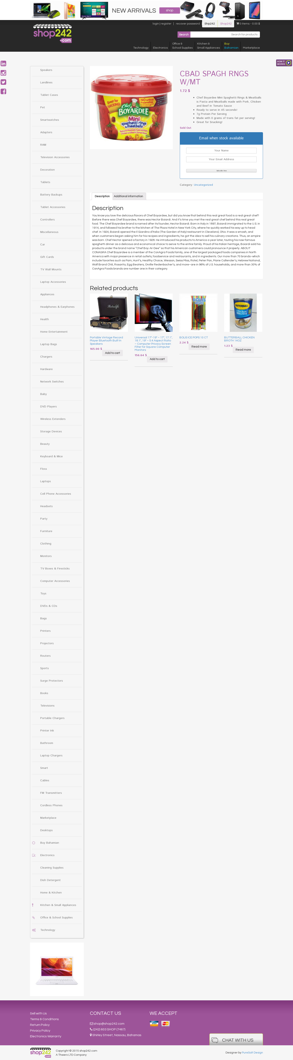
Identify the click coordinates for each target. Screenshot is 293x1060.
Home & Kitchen (51, 893)
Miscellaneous (49, 232)
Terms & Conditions (44, 1019)
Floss (43, 469)
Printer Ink (47, 731)
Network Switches (52, 382)
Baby (43, 394)
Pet (42, 107)
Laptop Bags (48, 344)
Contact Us (105, 1013)
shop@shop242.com (109, 1023)
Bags (43, 618)
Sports (44, 668)
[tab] (102, 196)
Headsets (46, 506)
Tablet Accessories (52, 207)
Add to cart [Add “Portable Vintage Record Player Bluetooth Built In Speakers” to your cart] (112, 353)
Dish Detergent (50, 880)
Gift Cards (47, 257)
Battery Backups (51, 195)
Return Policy (40, 1024)
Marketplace (251, 47)
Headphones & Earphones (57, 307)
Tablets (45, 182)
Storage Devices (51, 431)
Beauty (45, 444)
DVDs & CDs (48, 606)
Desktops (46, 830)
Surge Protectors (51, 681)
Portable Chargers (52, 718)
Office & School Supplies (56, 918)
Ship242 (210, 23)
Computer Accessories (55, 581)
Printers (45, 631)
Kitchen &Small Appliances (208, 45)
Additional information (128, 196)
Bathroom (46, 743)
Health (44, 319)
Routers (45, 656)
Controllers (47, 220)
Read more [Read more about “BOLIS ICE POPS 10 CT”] (199, 346)
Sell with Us (38, 1013)
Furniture (46, 531)
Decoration (47, 170)
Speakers (46, 70)
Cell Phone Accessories (55, 494)
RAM (43, 145)
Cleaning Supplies (52, 868)
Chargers (46, 357)
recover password (188, 23)
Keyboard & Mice (51, 456)
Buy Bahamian (49, 843)
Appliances (47, 294)
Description (102, 196)
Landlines (46, 83)
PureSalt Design (252, 1052)
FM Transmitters (51, 793)
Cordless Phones (51, 805)
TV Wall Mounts (51, 269)
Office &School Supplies (182, 45)
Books (44, 693)
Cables (44, 780)
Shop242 (226, 23)
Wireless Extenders (53, 419)
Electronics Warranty (45, 1036)
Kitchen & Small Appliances (58, 905)
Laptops (45, 481)
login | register (162, 23)
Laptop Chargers (51, 756)
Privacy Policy (40, 1030)
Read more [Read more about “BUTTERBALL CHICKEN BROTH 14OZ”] (243, 349)
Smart (44, 768)
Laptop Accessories (53, 282)
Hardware (46, 369)
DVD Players (48, 407)
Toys (43, 593)
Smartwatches (49, 120)
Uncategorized (203, 185)
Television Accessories (55, 157)
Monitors (46, 556)
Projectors (47, 643)
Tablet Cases (49, 95)
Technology (141, 47)
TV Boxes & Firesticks (55, 569)
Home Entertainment (54, 332)
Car (42, 245)
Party (43, 519)
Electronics (160, 47)
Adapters (46, 132)
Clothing (45, 544)
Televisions (47, 706)
